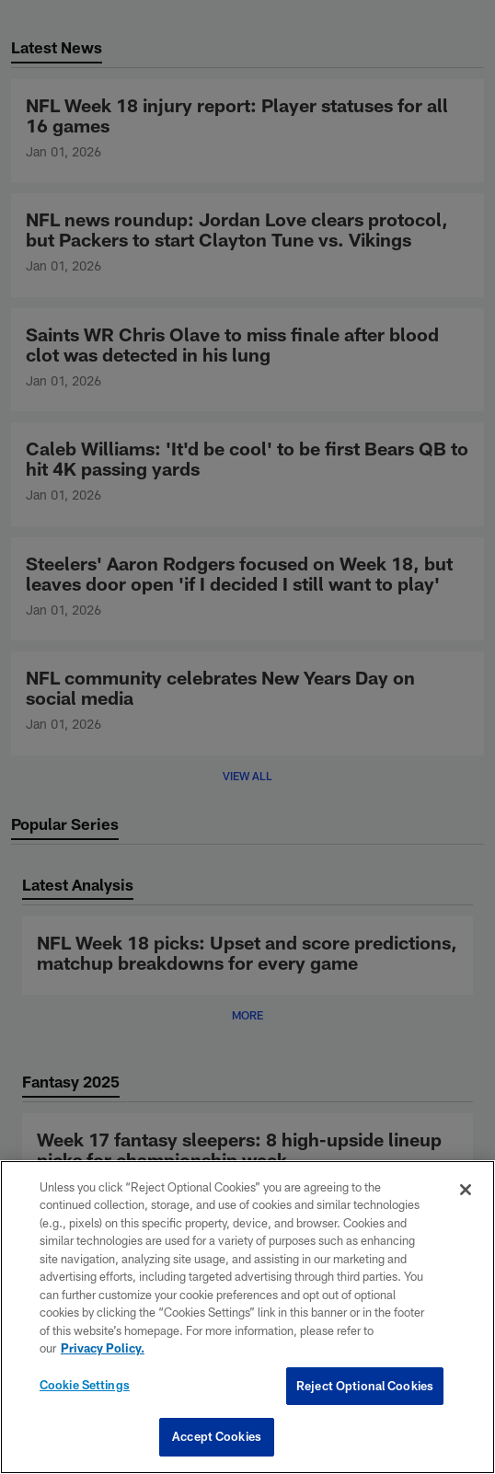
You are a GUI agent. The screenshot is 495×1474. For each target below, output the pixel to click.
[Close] (465, 1189)
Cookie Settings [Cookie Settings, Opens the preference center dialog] (85, 1384)
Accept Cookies (216, 1436)
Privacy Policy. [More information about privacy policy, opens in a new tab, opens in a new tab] (102, 1348)
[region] (247, 1317)
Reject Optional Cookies (364, 1385)
